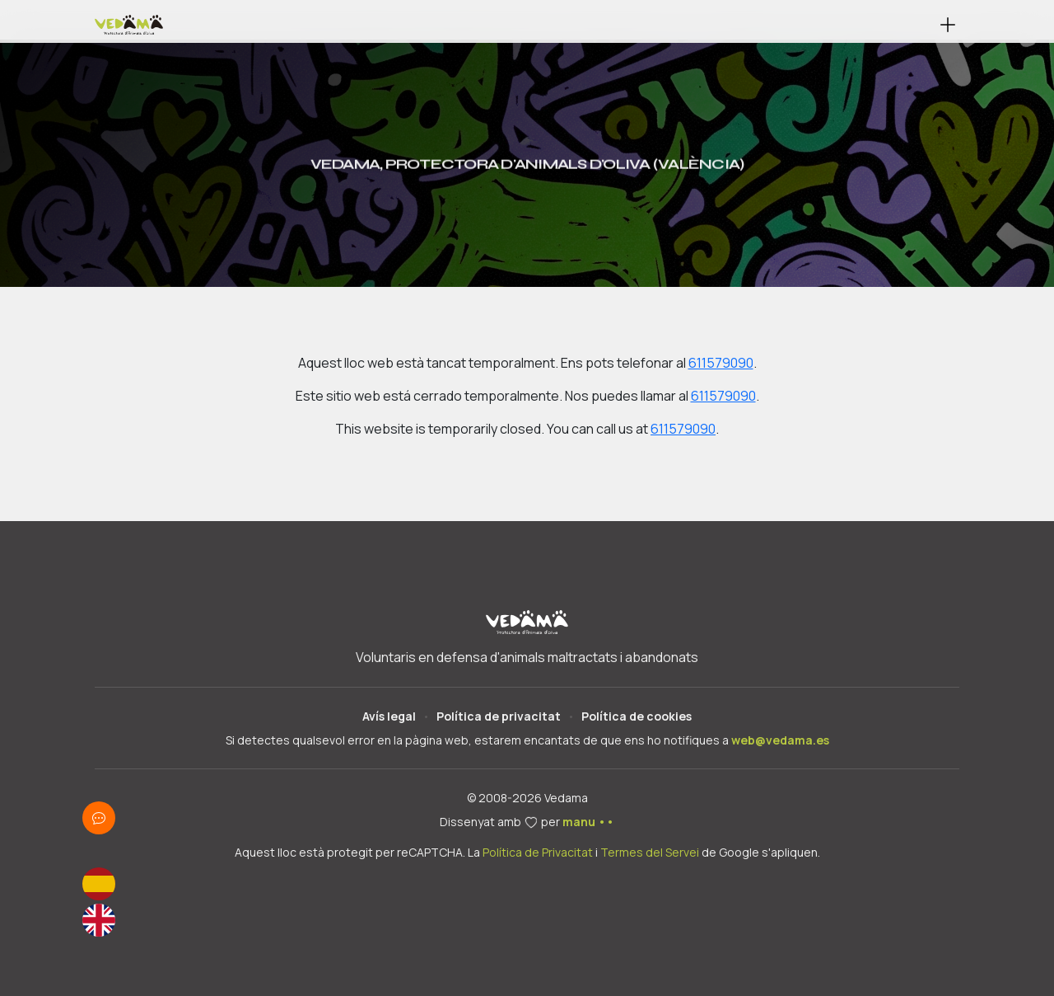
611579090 (720, 363)
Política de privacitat (498, 716)
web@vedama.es (780, 740)
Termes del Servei (649, 852)
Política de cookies (636, 716)
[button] (947, 24)
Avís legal (389, 716)
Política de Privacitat (538, 852)
